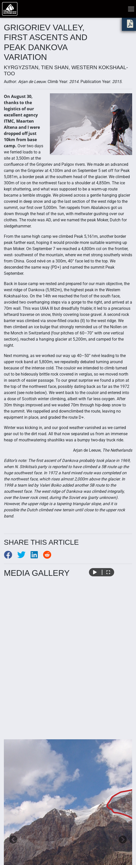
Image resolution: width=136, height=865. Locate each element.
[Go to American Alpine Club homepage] (9, 9)
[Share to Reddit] (49, 556)
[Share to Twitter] (24, 556)
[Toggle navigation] (131, 9)
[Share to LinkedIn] (37, 556)
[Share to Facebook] (10, 556)
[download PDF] (130, 25)
